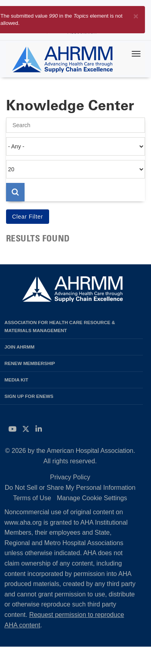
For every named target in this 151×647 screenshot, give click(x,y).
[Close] (136, 15)
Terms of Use (32, 498)
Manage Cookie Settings (92, 498)
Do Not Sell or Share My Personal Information (70, 487)
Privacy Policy (70, 477)
